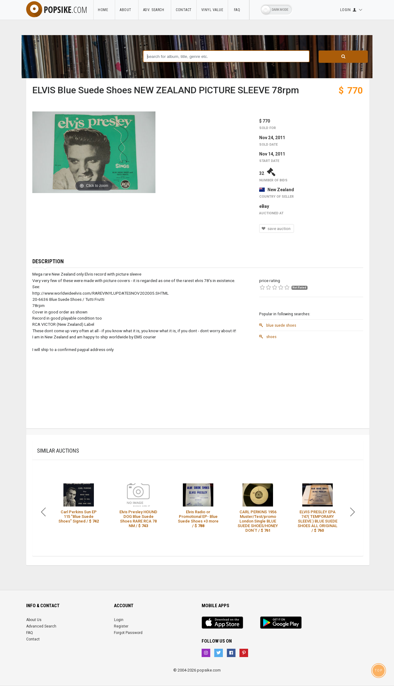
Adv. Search (155, 10)
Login (118, 620)
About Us (34, 620)
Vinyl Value (212, 10)
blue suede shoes (277, 325)
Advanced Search (41, 626)
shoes (267, 336)
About (127, 10)
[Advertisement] (311, 385)
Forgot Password (128, 633)
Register (121, 626)
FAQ (238, 10)
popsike (56, 9)
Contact (184, 10)
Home (104, 10)
